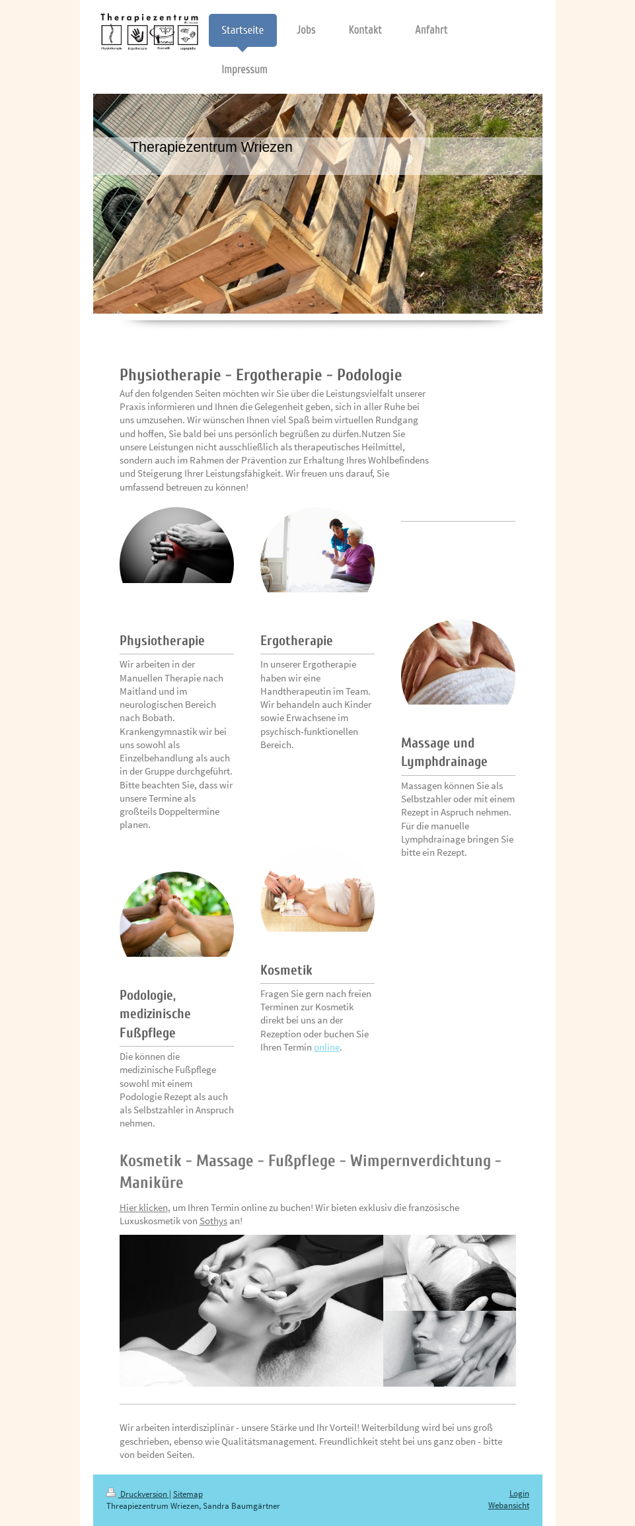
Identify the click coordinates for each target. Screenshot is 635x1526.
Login (519, 1493)
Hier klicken (144, 1207)
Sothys (213, 1220)
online (327, 1047)
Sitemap (188, 1494)
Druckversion (137, 1494)
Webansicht (508, 1505)
